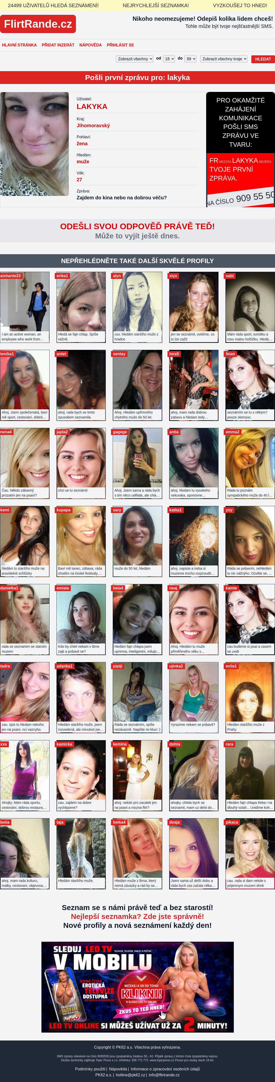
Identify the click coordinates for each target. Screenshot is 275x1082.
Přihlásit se (120, 45)
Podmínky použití (90, 1069)
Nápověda (90, 45)
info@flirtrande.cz (164, 1075)
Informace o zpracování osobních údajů (165, 1069)
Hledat (263, 59)
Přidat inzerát (58, 45)
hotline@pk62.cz (130, 1075)
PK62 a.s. (103, 1075)
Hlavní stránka (19, 45)
